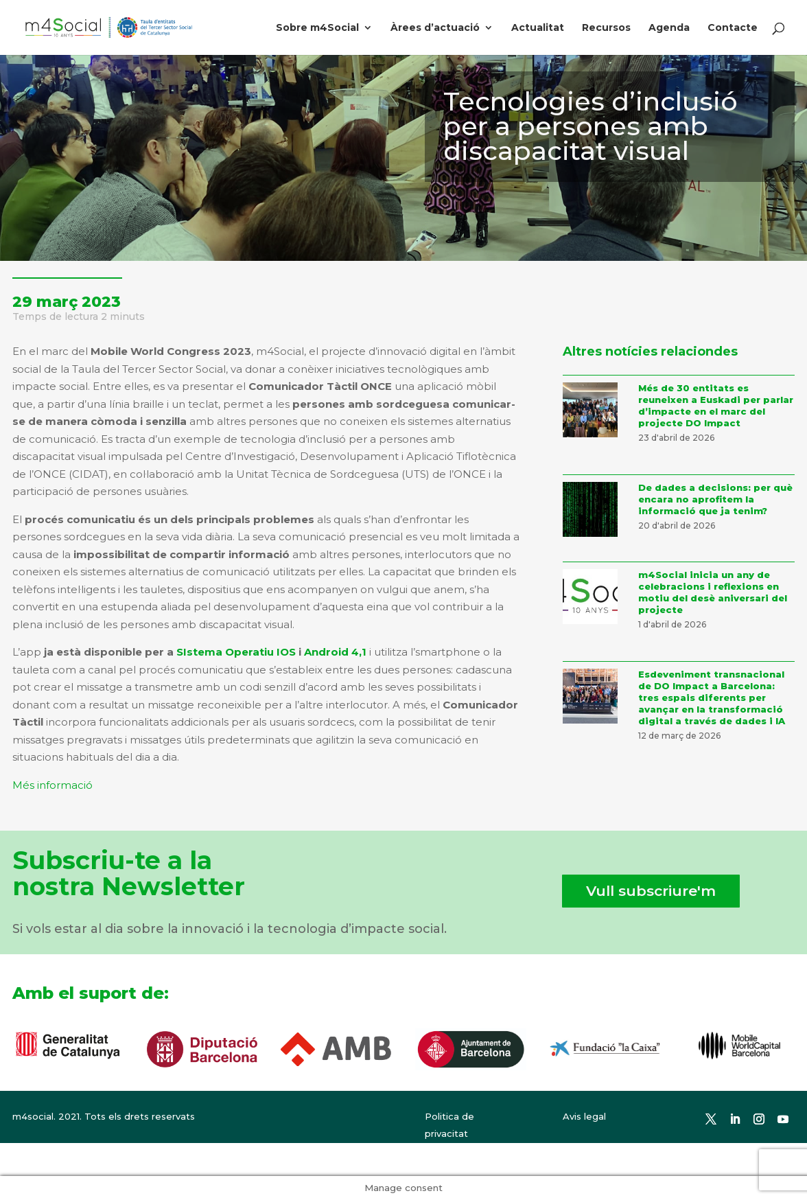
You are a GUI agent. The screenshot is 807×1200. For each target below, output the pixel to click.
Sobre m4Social (317, 28)
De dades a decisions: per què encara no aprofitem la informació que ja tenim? (715, 499)
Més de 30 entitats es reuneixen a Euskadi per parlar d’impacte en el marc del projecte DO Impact (715, 405)
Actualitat (537, 28)
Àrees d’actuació (435, 28)
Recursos (606, 28)
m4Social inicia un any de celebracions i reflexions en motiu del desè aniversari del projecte (712, 592)
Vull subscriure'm (651, 890)
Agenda (669, 28)
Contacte (732, 28)
